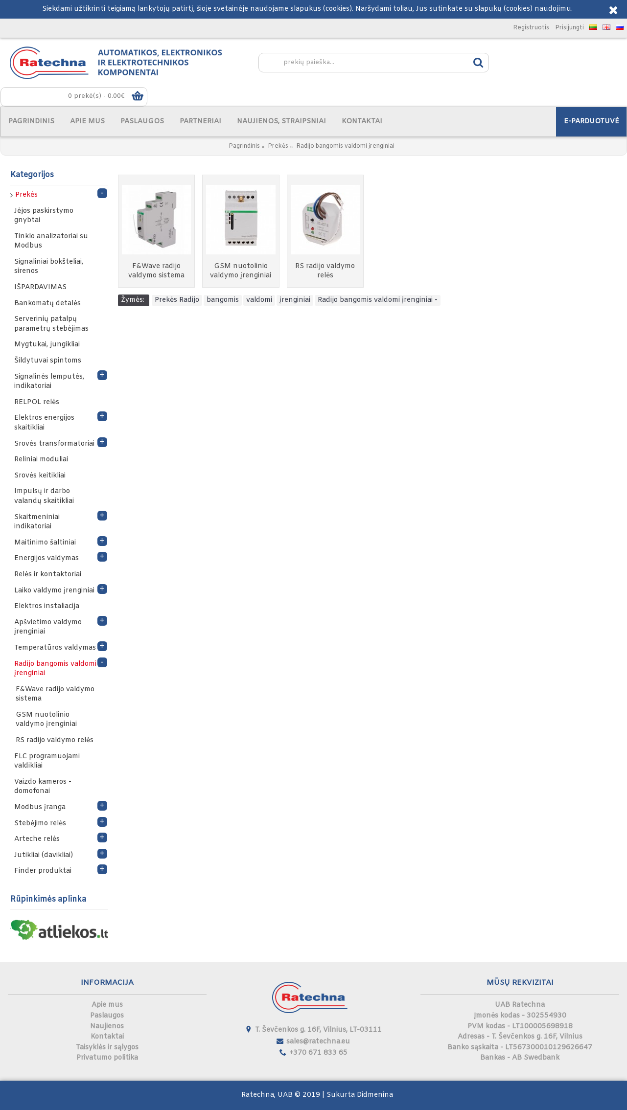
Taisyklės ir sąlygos (107, 1047)
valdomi (259, 300)
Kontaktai (107, 1037)
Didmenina (375, 1095)
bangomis (223, 300)
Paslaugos (107, 1015)
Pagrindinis (244, 146)
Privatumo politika (107, 1058)
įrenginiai (294, 300)
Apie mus (107, 1005)
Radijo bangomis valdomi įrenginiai (345, 146)
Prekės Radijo (177, 300)
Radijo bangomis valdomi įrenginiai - (378, 300)
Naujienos (107, 1026)
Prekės (278, 146)
